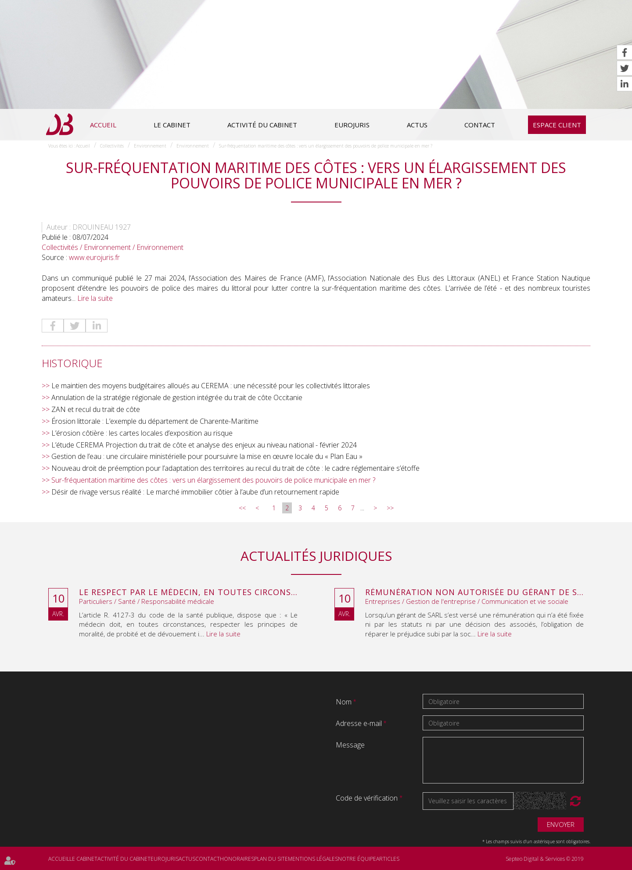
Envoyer (561, 824)
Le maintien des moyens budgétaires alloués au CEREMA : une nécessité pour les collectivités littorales (210, 385)
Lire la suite (95, 298)
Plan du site (271, 859)
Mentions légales (313, 859)
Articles (387, 859)
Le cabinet (172, 124)
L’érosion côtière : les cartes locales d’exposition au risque (142, 433)
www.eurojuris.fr (94, 257)
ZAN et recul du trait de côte (95, 409)
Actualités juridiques (316, 556)
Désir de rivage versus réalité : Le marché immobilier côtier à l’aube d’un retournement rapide (195, 492)
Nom (344, 702)
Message (350, 745)
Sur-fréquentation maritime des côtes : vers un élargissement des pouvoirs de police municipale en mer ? (325, 146)
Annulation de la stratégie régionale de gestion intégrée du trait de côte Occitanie (176, 397)
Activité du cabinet (262, 124)
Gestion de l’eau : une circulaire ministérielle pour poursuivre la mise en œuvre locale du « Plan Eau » (207, 456)
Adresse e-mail (360, 723)
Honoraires (237, 859)
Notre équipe (357, 859)
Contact (479, 124)
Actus (417, 124)
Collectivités (112, 146)
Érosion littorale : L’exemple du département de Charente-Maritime (155, 421)
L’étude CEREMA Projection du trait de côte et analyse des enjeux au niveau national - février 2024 (204, 445)
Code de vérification (367, 798)
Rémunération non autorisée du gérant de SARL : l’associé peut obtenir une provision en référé (474, 592)
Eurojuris (352, 124)
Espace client (557, 124)
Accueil (103, 124)
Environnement (150, 146)
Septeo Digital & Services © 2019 (545, 859)
